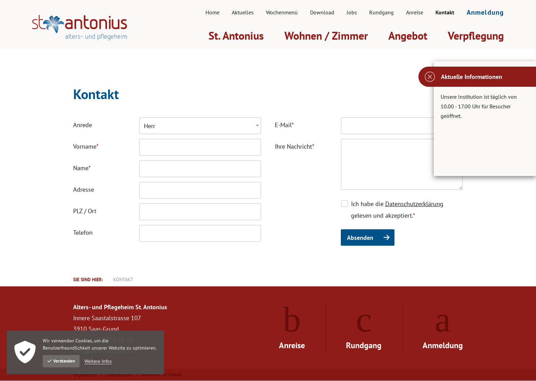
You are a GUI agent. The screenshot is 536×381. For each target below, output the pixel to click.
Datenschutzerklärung (414, 204)
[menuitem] (212, 12)
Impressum (85, 375)
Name (86, 169)
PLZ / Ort (84, 211)
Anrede (82, 125)
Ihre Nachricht (294, 148)
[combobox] (200, 126)
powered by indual (162, 375)
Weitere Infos (98, 361)
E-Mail (288, 126)
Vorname (86, 148)
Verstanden (61, 361)
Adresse (83, 190)
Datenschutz (119, 375)
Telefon (83, 233)
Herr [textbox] (149, 126)
